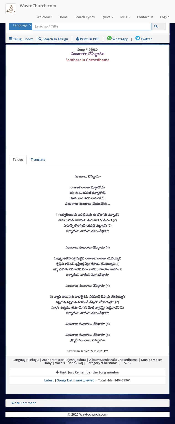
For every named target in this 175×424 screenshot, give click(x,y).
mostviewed (85, 380)
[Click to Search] (155, 26)
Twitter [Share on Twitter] (143, 39)
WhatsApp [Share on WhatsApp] (117, 39)
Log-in (165, 17)
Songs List (64, 380)
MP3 (125, 17)
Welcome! (44, 17)
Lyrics (107, 17)
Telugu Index (21, 39)
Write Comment (23, 403)
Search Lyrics (85, 17)
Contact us (145, 17)
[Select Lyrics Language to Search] (21, 25)
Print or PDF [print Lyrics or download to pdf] (87, 39)
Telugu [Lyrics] (18, 159)
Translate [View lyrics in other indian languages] (38, 159)
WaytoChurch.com (38, 5)
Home (63, 17)
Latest (49, 380)
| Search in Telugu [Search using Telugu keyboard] (52, 39)
